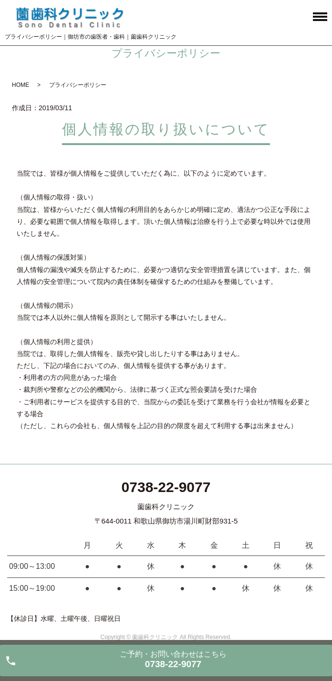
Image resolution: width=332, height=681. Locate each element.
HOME (20, 85)
